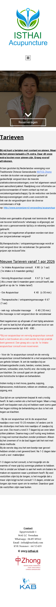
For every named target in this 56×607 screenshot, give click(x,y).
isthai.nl (33, 551)
